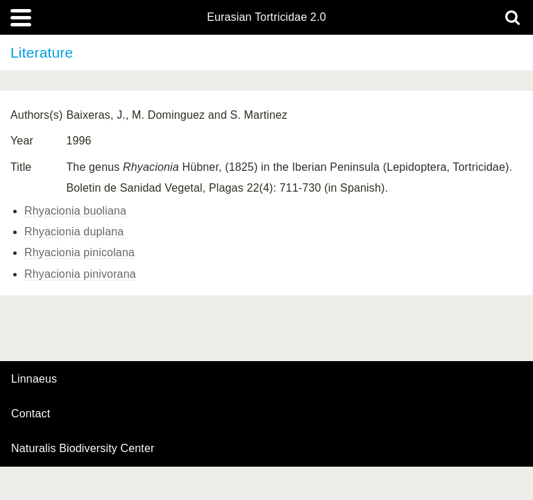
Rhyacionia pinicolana (79, 252)
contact (30, 413)
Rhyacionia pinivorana (80, 274)
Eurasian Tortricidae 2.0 (266, 17)
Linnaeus (34, 379)
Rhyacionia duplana (74, 232)
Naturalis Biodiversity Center (83, 448)
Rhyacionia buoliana (75, 211)
